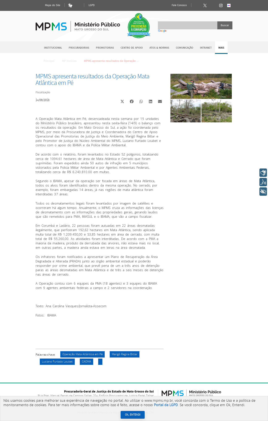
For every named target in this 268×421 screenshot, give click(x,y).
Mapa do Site (49, 5)
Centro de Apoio (132, 47)
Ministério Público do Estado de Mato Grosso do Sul (78, 24)
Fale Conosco (176, 5)
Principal (46, 61)
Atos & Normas (159, 47)
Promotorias (105, 47)
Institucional (53, 47)
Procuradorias (79, 47)
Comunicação (184, 47)
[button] (122, 102)
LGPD (92, 5)
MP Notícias (69, 61)
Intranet (206, 47)
